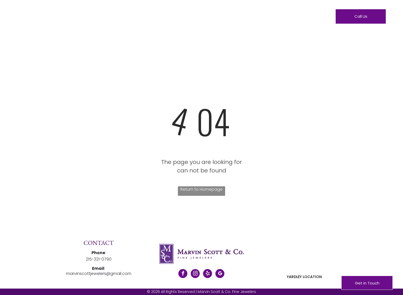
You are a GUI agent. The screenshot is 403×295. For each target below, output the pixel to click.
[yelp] (207, 274)
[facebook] (182, 274)
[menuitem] (148, 17)
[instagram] (195, 274)
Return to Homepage (201, 189)
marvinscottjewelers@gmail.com (98, 273)
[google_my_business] (219, 274)
